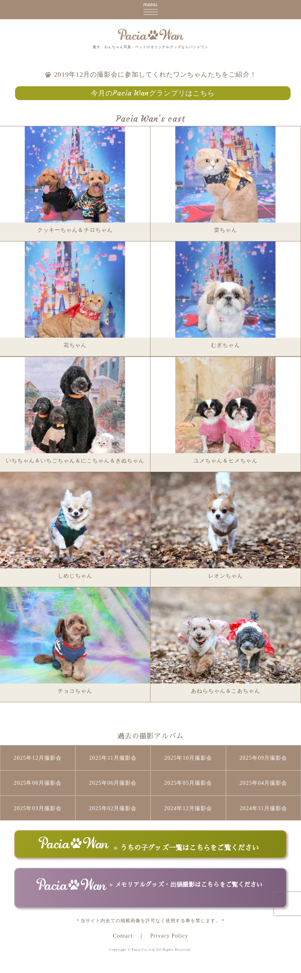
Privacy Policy (169, 936)
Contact (123, 936)
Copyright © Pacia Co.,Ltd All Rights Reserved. (150, 949)
